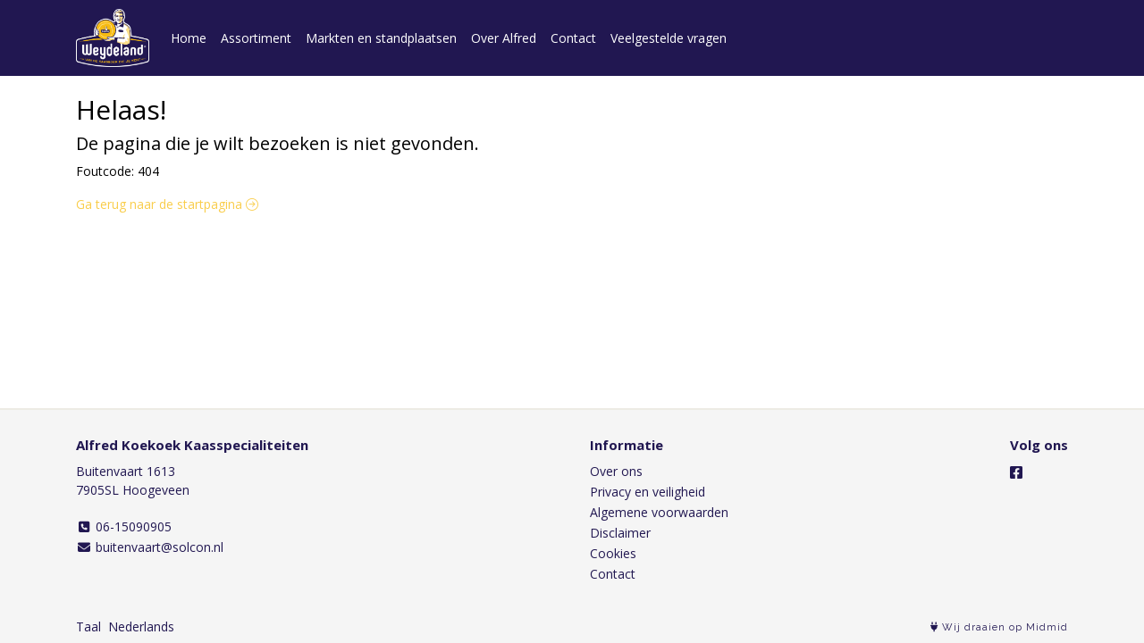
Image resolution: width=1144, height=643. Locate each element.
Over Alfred (503, 37)
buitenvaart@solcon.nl (149, 547)
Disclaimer (620, 532)
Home (188, 37)
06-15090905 (124, 526)
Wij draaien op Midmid (999, 627)
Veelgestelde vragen (668, 37)
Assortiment (256, 37)
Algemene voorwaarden (659, 512)
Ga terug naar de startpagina (167, 204)
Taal (88, 626)
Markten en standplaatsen (381, 37)
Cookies (613, 553)
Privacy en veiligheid (647, 491)
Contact (573, 37)
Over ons (616, 471)
